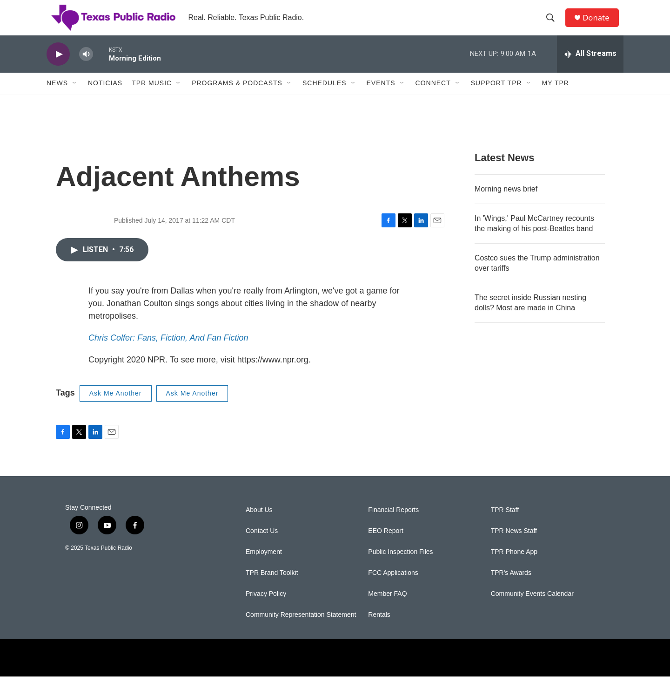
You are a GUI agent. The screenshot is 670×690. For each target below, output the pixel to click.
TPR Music (152, 97)
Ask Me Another (115, 406)
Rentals (379, 628)
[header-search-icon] (553, 24)
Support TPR (496, 97)
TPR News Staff (514, 544)
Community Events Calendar (532, 607)
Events (381, 97)
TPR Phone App (514, 565)
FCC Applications (393, 586)
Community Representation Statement (301, 628)
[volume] (86, 67)
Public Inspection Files (400, 565)
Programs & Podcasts (237, 97)
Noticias (105, 97)
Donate (599, 24)
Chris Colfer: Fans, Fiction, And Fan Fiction (168, 351)
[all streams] (590, 67)
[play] (58, 67)
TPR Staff (505, 523)
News (57, 97)
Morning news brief (506, 202)
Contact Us (262, 544)
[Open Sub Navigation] (75, 97)
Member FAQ (387, 607)
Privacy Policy (266, 607)
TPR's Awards (511, 586)
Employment (264, 565)
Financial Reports (393, 523)
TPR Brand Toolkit (272, 586)
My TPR (555, 97)
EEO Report (385, 544)
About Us (259, 523)
